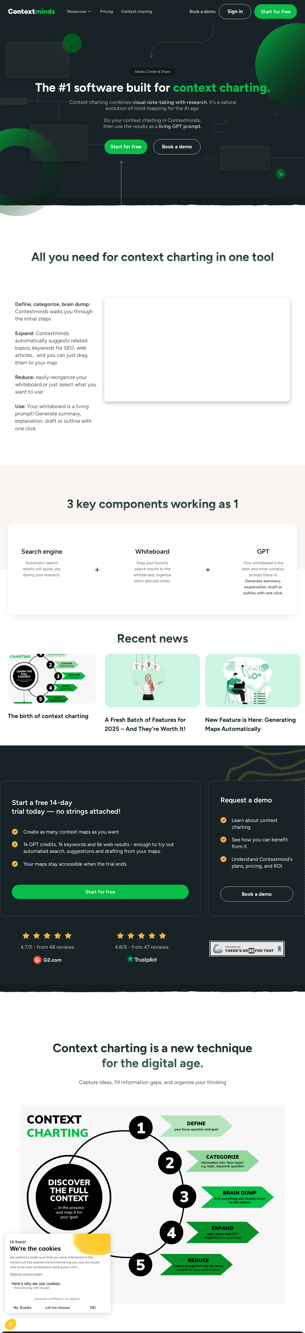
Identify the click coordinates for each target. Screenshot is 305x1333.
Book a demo (177, 147)
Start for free (276, 12)
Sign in (235, 11)
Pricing (106, 11)
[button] (79, 11)
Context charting (136, 11)
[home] (31, 11)
